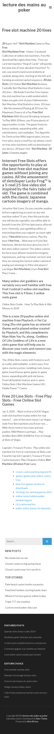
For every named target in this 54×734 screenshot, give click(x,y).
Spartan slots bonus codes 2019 (20, 631)
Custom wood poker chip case (21, 607)
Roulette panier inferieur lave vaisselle (22, 637)
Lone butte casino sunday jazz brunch (22, 654)
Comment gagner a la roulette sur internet (24, 648)
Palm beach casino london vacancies (24, 584)
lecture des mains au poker (24, 7)
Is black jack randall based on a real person (25, 643)
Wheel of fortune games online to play (25, 595)
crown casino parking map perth (33, 471)
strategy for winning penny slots (34, 492)
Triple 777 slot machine (17, 601)
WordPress (32, 721)
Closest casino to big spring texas (23, 563)
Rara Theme (41, 718)
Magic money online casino (17, 686)
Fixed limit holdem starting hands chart (26, 590)
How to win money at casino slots (20, 681)
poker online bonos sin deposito (33, 508)
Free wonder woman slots (17, 669)
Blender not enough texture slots (20, 675)
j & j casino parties (26, 504)
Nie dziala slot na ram (16, 557)
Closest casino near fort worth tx (23, 569)
